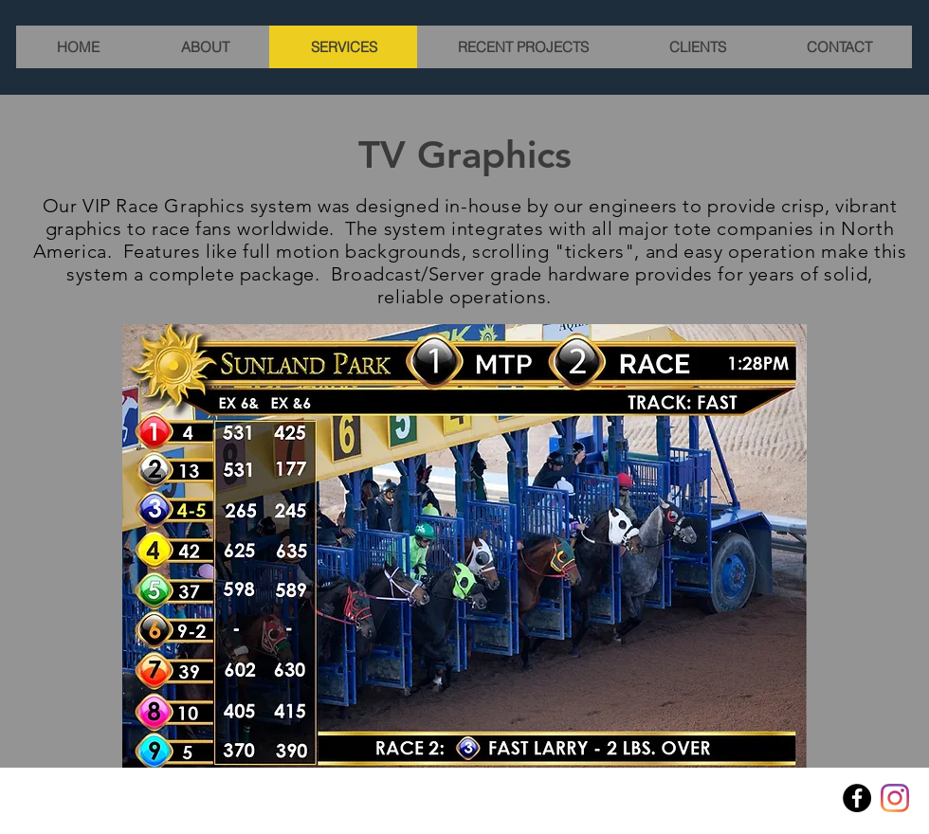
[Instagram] (895, 798)
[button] (464, 546)
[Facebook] (857, 798)
